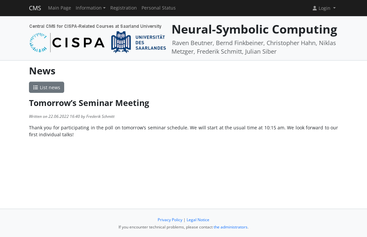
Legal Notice (198, 220)
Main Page (59, 8)
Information (89, 8)
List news (47, 87)
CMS (35, 8)
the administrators (231, 227)
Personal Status (159, 8)
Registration (123, 8)
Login (322, 8)
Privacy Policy (170, 220)
